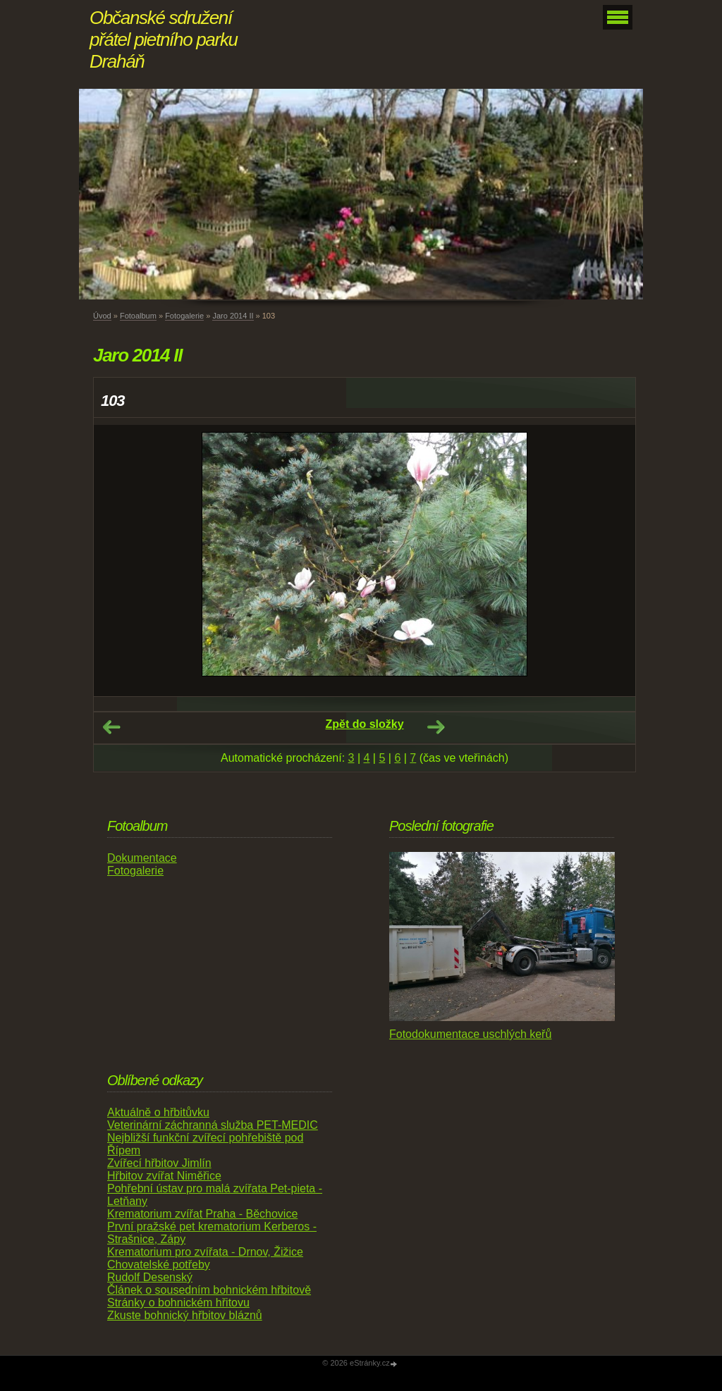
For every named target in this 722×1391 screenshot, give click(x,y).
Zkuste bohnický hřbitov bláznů (184, 1315)
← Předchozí (111, 727)
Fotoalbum (138, 315)
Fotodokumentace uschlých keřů (470, 1034)
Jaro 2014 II (232, 315)
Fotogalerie (184, 315)
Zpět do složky (364, 724)
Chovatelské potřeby (158, 1265)
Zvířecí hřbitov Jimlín (159, 1163)
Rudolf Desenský (149, 1277)
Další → (435, 727)
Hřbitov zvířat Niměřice (164, 1176)
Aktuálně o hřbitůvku (158, 1112)
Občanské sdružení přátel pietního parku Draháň (164, 39)
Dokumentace (142, 858)
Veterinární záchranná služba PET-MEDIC (212, 1125)
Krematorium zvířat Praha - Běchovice (202, 1214)
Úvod (102, 315)
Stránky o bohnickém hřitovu (178, 1303)
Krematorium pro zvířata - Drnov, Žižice (205, 1252)
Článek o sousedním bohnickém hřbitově (209, 1290)
